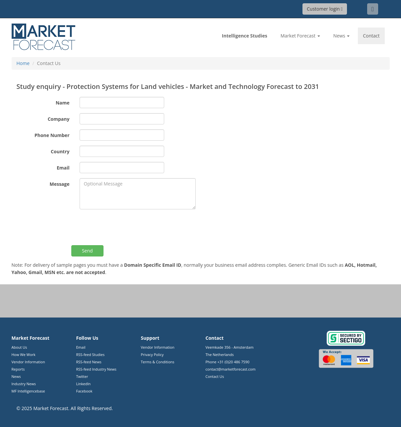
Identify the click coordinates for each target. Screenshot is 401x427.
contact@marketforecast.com (231, 369)
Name (63, 103)
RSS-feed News (88, 361)
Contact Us (215, 376)
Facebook (84, 391)
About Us (19, 347)
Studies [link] (244, 36)
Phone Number (52, 135)
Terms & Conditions (157, 361)
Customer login (325, 9)
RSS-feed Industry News (96, 369)
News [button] (341, 36)
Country (60, 151)
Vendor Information (28, 361)
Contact (371, 36)
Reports (18, 369)
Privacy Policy (152, 354)
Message (59, 184)
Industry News (24, 383)
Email (63, 168)
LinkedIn (83, 383)
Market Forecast (50, 408)
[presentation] (130, 227)
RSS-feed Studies (90, 354)
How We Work (23, 354)
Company (59, 119)
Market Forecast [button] (300, 36)
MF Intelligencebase (28, 391)
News (16, 376)
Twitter (82, 376)
